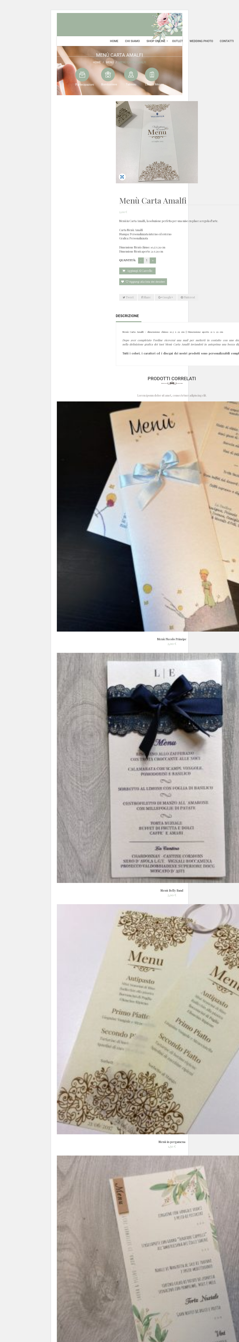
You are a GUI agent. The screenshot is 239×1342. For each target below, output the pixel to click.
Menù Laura (172, 1302)
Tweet (212, 206)
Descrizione (127, 225)
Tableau (131, 84)
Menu (110, 62)
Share (230, 206)
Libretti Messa (154, 84)
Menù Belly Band (172, 800)
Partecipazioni (84, 84)
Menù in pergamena (172, 1051)
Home (97, 62)
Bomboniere (109, 84)
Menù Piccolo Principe (171, 548)
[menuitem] (114, 41)
